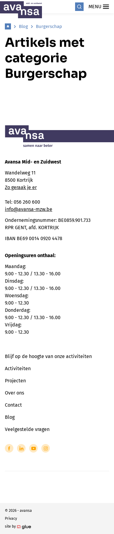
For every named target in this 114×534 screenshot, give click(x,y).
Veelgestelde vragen (27, 429)
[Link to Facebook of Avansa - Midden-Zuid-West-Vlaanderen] (9, 448)
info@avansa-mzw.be (28, 209)
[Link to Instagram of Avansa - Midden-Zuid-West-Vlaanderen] (45, 448)
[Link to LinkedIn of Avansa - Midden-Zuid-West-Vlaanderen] (21, 448)
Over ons (14, 393)
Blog (23, 26)
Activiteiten (18, 368)
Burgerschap (49, 26)
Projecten (15, 381)
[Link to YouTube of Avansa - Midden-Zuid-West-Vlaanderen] (33, 448)
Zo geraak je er (21, 187)
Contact (13, 405)
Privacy (11, 518)
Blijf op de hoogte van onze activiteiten (48, 356)
